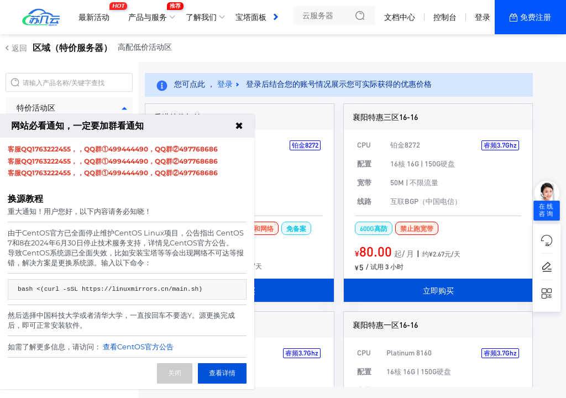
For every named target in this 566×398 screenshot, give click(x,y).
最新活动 (96, 12)
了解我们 (201, 17)
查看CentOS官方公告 (138, 346)
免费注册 (535, 17)
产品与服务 (150, 12)
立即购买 (438, 290)
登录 (482, 17)
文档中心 (399, 17)
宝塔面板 (250, 17)
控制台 (445, 17)
